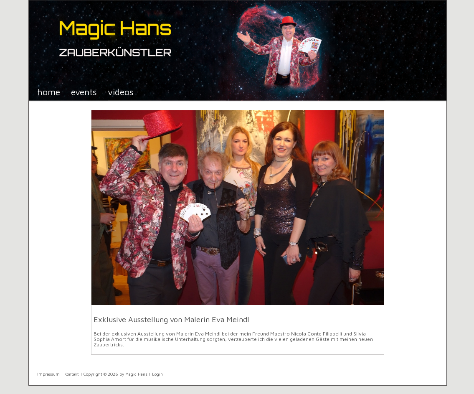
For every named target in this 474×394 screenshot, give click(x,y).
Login (157, 373)
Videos (121, 91)
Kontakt (71, 373)
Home (48, 91)
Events (84, 91)
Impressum (48, 373)
